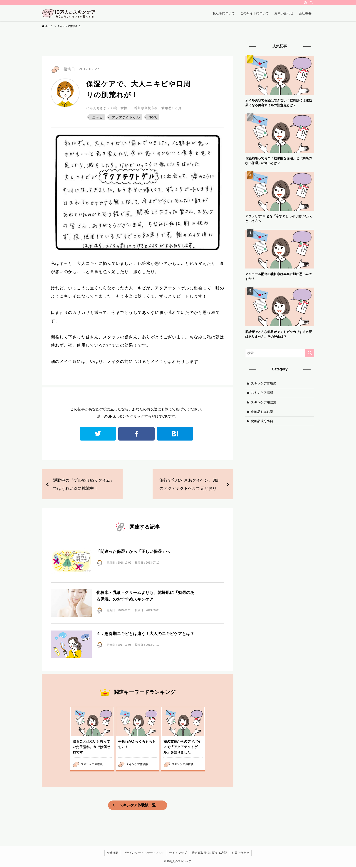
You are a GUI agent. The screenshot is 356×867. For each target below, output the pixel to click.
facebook (136, 434)
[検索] (311, 2)
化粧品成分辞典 (262, 421)
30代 (153, 117)
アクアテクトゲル (126, 117)
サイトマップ (178, 853)
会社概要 (113, 853)
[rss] (305, 2)
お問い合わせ (240, 853)
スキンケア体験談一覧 (137, 805)
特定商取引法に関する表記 (209, 853)
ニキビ (97, 117)
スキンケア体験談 (263, 383)
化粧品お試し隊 (262, 412)
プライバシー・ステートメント (144, 853)
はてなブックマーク (175, 434)
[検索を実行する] (309, 353)
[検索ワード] (279, 353)
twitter (98, 434)
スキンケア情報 (262, 392)
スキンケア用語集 (263, 402)
